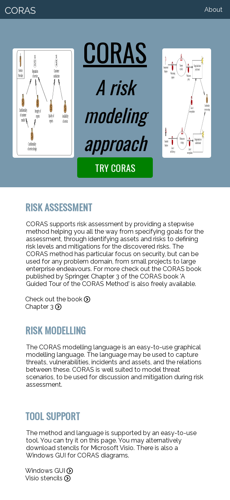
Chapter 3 (43, 306)
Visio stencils (47, 478)
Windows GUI (49, 470)
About (213, 9)
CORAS (20, 10)
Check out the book (57, 299)
